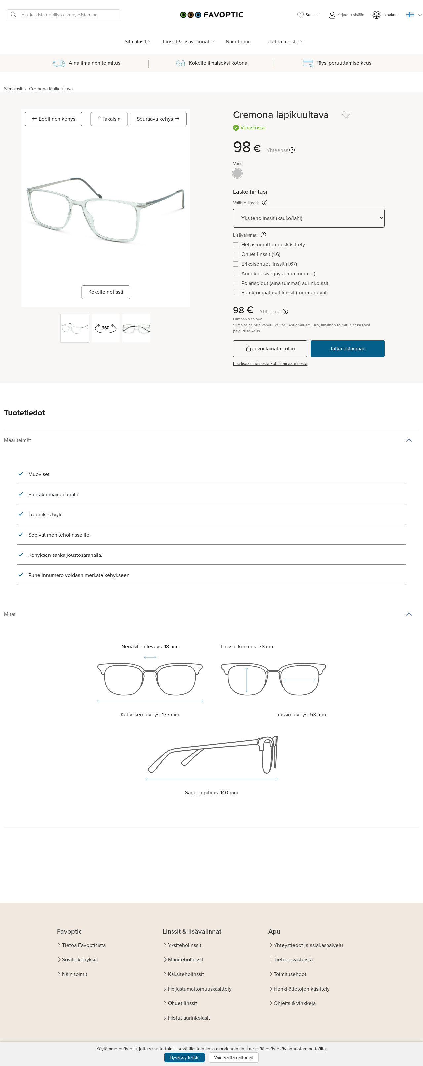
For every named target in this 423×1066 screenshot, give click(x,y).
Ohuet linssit (182, 1003)
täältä (320, 1048)
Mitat (10, 614)
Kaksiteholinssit (186, 974)
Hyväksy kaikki (184, 1057)
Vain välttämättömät (233, 1057)
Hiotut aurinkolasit (189, 1018)
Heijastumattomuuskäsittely (200, 989)
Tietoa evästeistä (293, 959)
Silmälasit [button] (135, 41)
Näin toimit (238, 41)
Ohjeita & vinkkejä (295, 1003)
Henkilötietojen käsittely (302, 989)
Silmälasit (13, 88)
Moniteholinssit (185, 959)
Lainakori (385, 15)
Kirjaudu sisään (346, 15)
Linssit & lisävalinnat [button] (186, 41)
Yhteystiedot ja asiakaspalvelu (308, 945)
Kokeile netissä (105, 292)
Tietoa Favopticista (84, 945)
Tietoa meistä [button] (282, 41)
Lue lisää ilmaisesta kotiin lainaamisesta (270, 363)
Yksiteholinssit (184, 945)
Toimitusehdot (290, 974)
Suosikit (308, 15)
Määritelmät (17, 440)
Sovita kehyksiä (80, 959)
